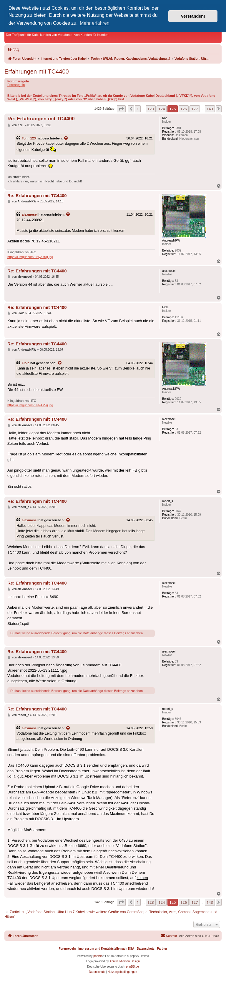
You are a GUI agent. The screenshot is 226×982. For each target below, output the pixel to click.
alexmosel (30, 214)
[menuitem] (13, 49)
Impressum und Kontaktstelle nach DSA (106, 948)
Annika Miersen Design (124, 961)
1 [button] (138, 108)
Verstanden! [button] (193, 16)
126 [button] (183, 108)
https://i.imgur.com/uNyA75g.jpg (30, 257)
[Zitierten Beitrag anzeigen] (66, 138)
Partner (162, 948)
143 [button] (210, 108)
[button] (121, 108)
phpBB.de (132, 966)
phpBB (97, 956)
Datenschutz (145, 948)
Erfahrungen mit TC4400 (36, 71)
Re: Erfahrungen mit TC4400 (41, 118)
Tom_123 (29, 138)
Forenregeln (16, 84)
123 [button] (150, 108)
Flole (25, 363)
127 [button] (194, 108)
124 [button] (161, 108)
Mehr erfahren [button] (94, 23)
